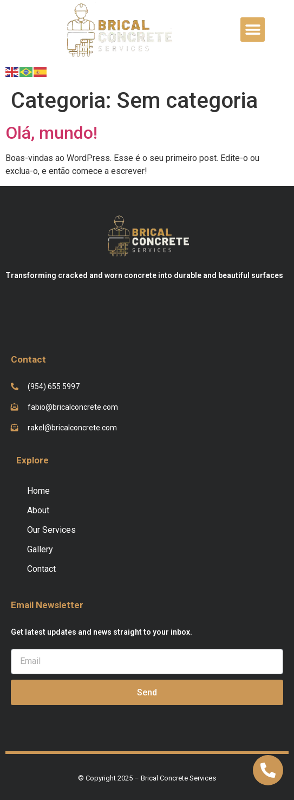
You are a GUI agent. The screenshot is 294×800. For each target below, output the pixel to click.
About (38, 510)
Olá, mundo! (51, 132)
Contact (41, 569)
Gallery (40, 549)
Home (38, 491)
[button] (252, 29)
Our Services (51, 530)
